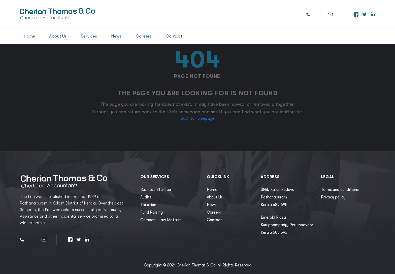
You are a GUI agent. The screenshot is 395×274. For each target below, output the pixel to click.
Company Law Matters (160, 220)
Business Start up (155, 189)
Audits (145, 197)
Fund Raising (151, 212)
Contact (174, 36)
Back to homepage (197, 118)
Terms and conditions (340, 189)
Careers (144, 36)
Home (29, 36)
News (116, 36)
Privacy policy (333, 197)
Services (89, 36)
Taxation (148, 204)
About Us (58, 36)
